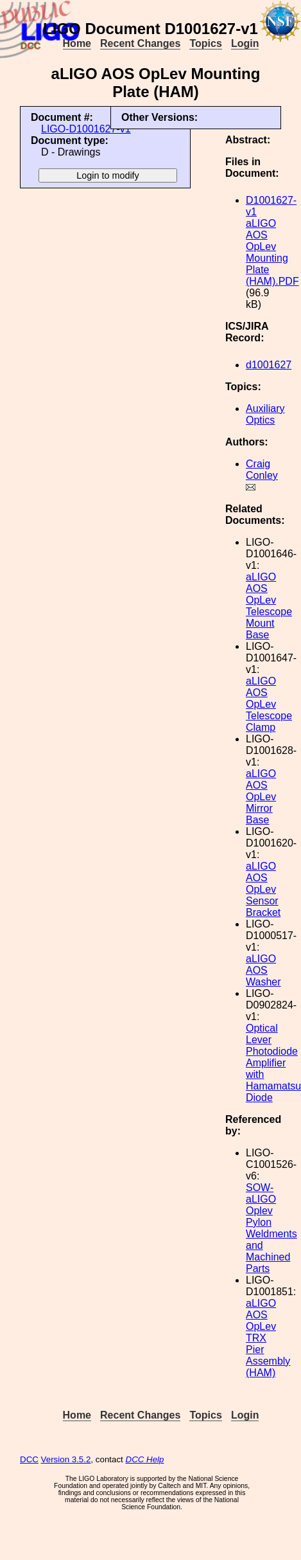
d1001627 (268, 364)
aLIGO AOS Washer (263, 970)
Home (77, 43)
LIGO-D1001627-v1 (86, 128)
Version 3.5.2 (66, 1459)
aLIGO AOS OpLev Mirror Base (261, 796)
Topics (205, 43)
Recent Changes (140, 43)
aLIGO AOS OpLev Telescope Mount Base (269, 605)
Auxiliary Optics (265, 414)
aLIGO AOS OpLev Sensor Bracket (263, 889)
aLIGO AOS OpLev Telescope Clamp (269, 704)
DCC (29, 1459)
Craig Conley (262, 469)
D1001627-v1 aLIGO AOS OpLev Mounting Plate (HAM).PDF (272, 241)
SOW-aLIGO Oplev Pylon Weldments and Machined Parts (271, 1228)
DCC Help (145, 1459)
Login (245, 43)
